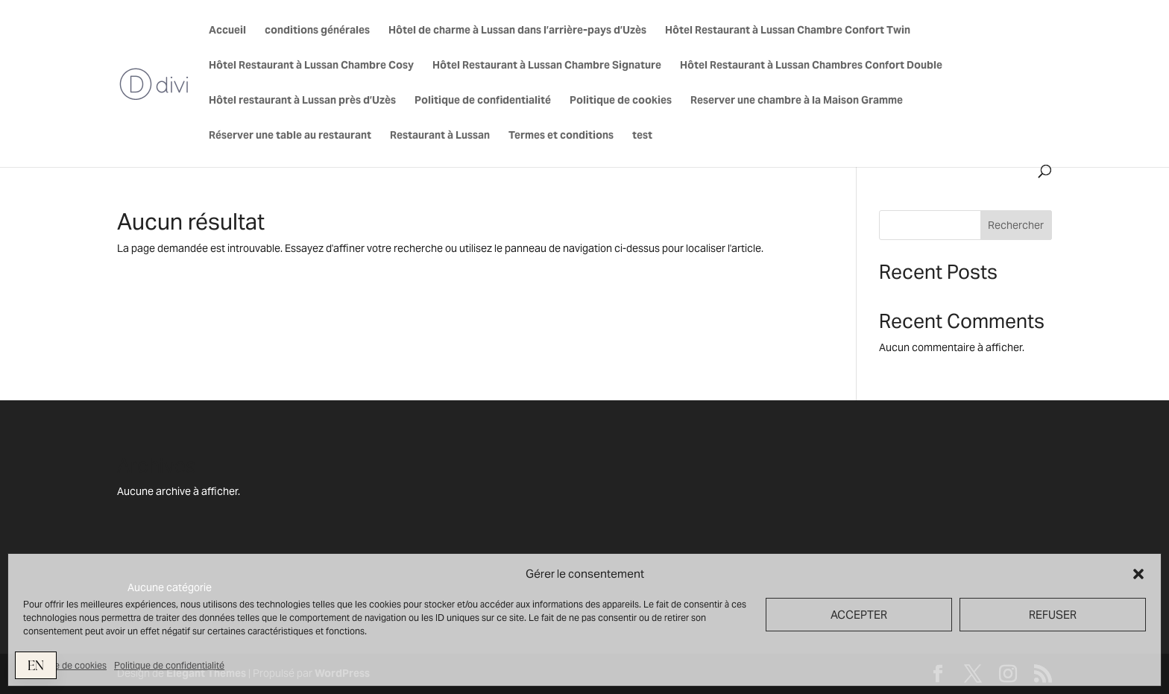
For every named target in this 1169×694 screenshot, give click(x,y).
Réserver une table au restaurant (290, 136)
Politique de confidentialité (169, 665)
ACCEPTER (859, 615)
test (642, 136)
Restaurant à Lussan (440, 136)
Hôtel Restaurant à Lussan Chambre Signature (546, 66)
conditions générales (317, 31)
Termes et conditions (561, 136)
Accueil (227, 31)
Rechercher (1016, 225)
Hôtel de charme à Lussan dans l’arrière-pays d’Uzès (517, 31)
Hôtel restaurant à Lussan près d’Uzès (302, 101)
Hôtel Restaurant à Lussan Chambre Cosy (311, 66)
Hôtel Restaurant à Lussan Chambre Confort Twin (787, 31)
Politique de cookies (65, 665)
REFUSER (1053, 615)
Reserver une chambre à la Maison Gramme (796, 101)
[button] (1138, 574)
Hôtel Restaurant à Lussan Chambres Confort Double (811, 66)
